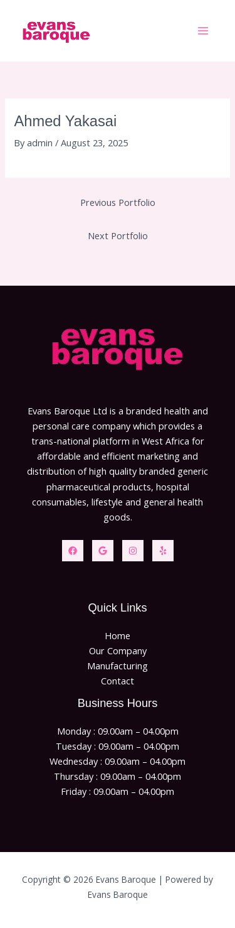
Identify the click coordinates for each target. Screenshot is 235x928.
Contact (117, 680)
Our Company (118, 650)
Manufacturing (117, 665)
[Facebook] (72, 550)
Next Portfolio (118, 235)
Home (117, 635)
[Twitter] (102, 550)
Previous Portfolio (117, 202)
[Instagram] (133, 550)
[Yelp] (163, 550)
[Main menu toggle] (203, 31)
